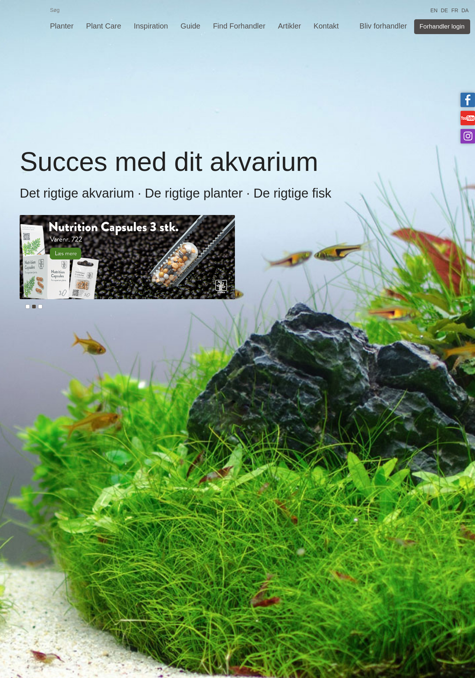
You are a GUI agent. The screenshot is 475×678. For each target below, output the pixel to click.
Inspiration (151, 26)
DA (464, 9)
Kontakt (326, 26)
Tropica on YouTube (468, 118)
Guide (190, 26)
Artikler (289, 26)
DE (444, 9)
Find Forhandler (239, 26)
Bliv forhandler (383, 26)
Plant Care (103, 26)
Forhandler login (442, 26)
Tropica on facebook (468, 100)
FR (454, 9)
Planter (61, 26)
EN (434, 9)
